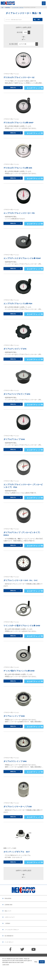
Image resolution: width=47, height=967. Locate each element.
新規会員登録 (10, 906)
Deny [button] (35, 961)
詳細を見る (13, 90)
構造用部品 (7, 7)
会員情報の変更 (11, 912)
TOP (2, 7)
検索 (39, 19)
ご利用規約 (9, 933)
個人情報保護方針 (11, 947)
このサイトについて (13, 926)
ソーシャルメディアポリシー (16, 940)
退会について (10, 919)
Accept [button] (42, 961)
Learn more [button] (6, 964)
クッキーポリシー (12, 954)
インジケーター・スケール (17, 7)
